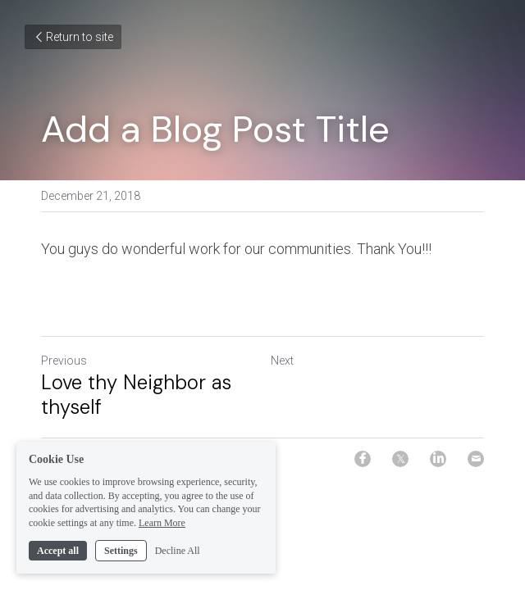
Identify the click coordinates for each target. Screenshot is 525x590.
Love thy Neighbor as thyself (136, 395)
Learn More (162, 535)
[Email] (476, 459)
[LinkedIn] (438, 459)
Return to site (73, 36)
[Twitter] (400, 459)
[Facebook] (362, 459)
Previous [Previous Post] (64, 360)
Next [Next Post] (282, 360)
